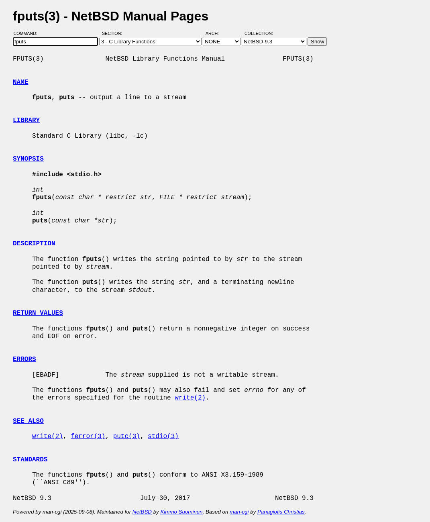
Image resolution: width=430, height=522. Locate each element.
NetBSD (142, 512)
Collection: (259, 33)
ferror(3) (88, 436)
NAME (20, 82)
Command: (28, 33)
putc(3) (126, 436)
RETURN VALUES (38, 313)
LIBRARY (26, 120)
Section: (114, 33)
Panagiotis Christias (281, 512)
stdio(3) (163, 436)
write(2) (190, 398)
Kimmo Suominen (181, 512)
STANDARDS (30, 459)
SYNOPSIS (28, 159)
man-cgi (239, 512)
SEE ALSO (28, 421)
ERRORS (24, 359)
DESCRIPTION (34, 243)
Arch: (216, 33)
